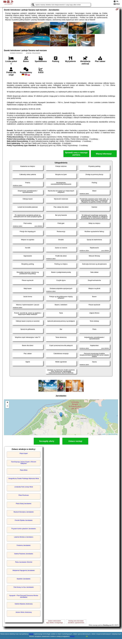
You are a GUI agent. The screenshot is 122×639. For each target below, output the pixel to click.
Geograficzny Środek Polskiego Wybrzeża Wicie (23, 478)
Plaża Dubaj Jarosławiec (23, 503)
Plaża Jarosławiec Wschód (23, 562)
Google (31, 634)
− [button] (7, 406)
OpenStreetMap (112, 434)
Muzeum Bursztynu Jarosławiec (24, 512)
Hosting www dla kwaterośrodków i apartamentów (76, 621)
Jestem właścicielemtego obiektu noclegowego (54, 621)
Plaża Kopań (24, 453)
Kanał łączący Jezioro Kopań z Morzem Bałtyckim (23, 462)
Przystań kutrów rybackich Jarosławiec (23, 528)
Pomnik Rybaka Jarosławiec (24, 520)
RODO (72, 636)
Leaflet (104, 434)
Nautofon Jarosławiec (23, 579)
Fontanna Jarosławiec (24, 545)
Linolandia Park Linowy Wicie (23, 487)
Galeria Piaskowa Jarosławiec (23, 554)
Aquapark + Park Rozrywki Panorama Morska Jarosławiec (23, 596)
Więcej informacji (104, 154)
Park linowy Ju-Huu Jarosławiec (24, 587)
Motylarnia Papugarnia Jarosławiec (24, 570)
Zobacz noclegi (75, 441)
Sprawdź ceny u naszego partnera (76, 154)
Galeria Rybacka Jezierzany (24, 604)
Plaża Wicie (23, 470)
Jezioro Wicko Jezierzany (24, 612)
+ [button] (7, 402)
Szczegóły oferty (46, 441)
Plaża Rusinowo (23, 495)
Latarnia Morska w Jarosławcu (23, 537)
